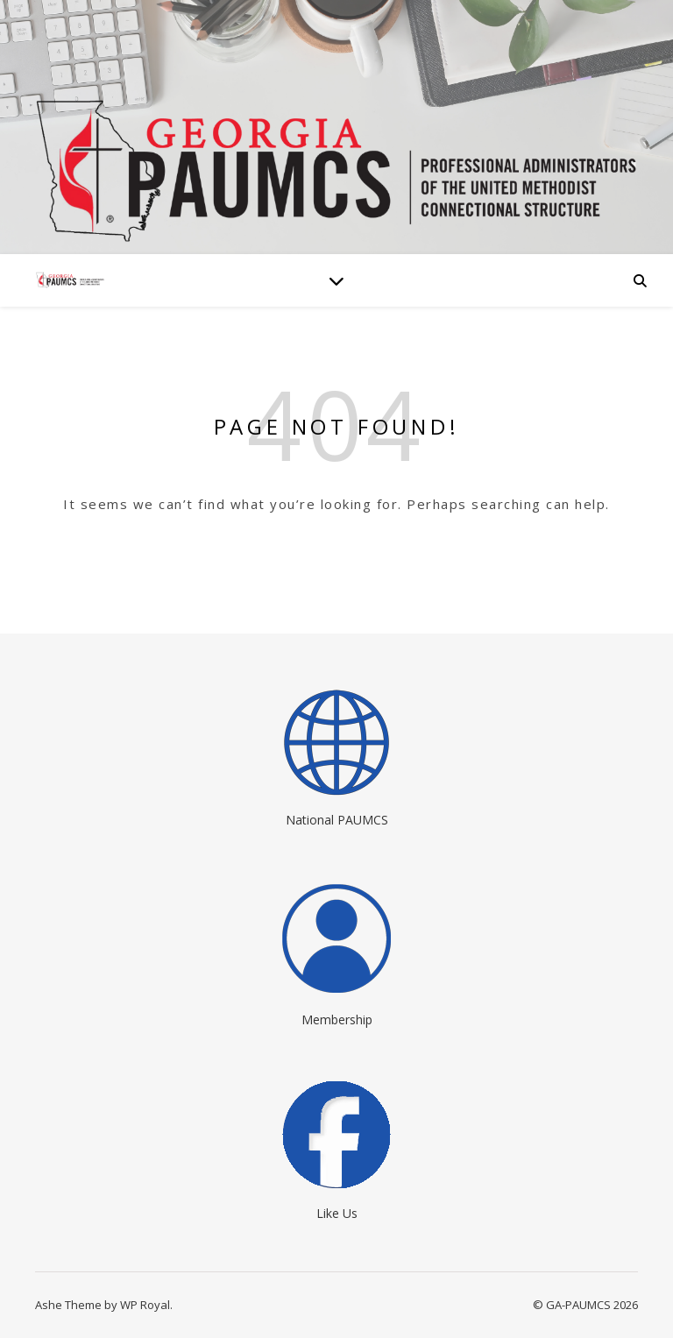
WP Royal (145, 1305)
